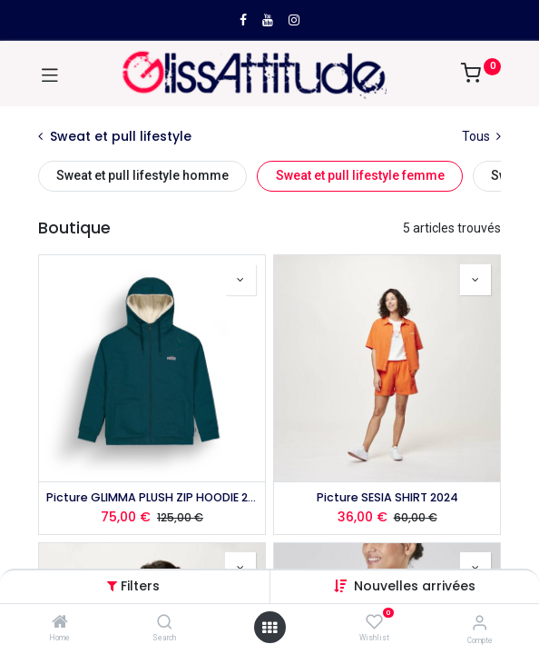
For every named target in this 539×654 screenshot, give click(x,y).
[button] (414, 586)
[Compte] (479, 622)
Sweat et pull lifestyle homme (142, 175)
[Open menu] (269, 628)
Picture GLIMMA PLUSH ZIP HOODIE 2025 (152, 497)
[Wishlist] (374, 622)
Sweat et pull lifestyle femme (360, 175)
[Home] (60, 623)
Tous (481, 136)
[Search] (164, 623)
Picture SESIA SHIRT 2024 (387, 497)
